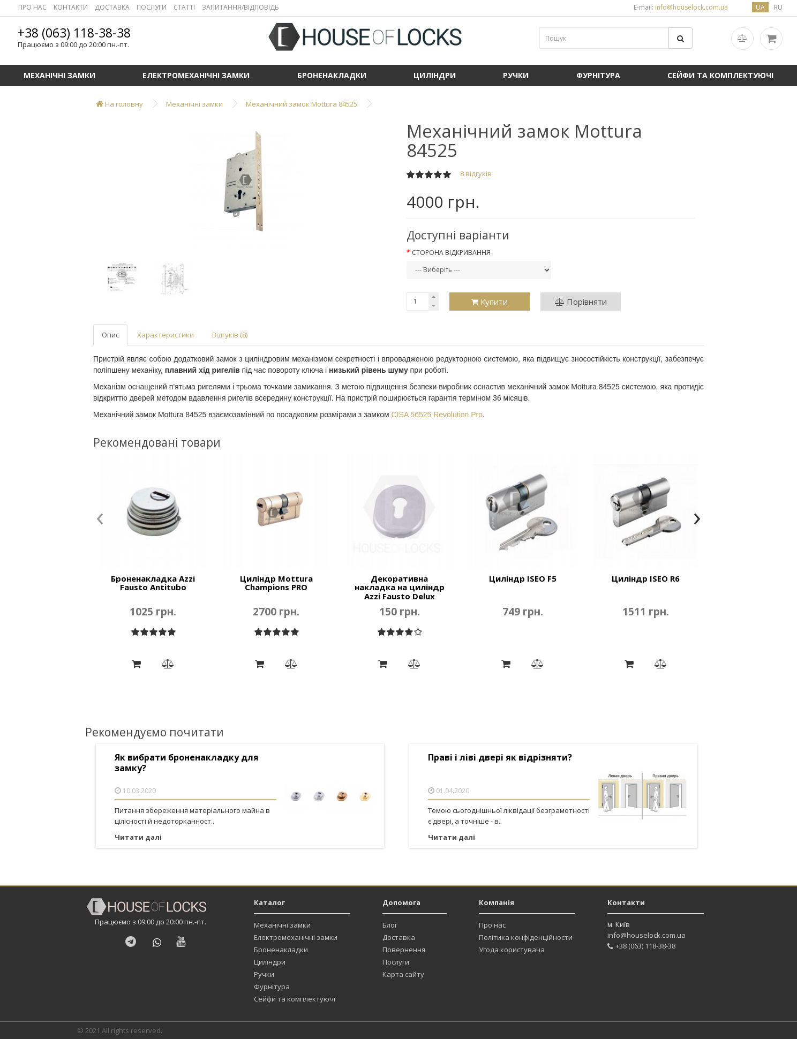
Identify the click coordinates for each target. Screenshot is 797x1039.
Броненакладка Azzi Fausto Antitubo (153, 583)
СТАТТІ (184, 7)
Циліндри (434, 75)
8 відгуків (476, 173)
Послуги (395, 962)
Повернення (403, 949)
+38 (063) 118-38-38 (74, 32)
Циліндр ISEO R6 (646, 578)
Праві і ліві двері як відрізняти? (500, 757)
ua (760, 7)
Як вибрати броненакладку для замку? (187, 763)
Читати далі (138, 837)
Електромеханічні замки (196, 75)
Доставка (398, 937)
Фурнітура (598, 75)
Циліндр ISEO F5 (523, 578)
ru (778, 7)
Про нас (492, 925)
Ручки (516, 75)
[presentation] (100, 519)
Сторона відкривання (451, 252)
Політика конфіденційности (526, 937)
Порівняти (581, 301)
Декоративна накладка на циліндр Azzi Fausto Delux (400, 587)
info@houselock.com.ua (646, 935)
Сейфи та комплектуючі (720, 75)
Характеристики (165, 335)
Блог (389, 925)
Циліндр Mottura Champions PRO (276, 583)
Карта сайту (403, 974)
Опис (110, 335)
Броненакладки (331, 75)
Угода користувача (512, 949)
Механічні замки (59, 75)
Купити (489, 301)
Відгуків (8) (229, 335)
